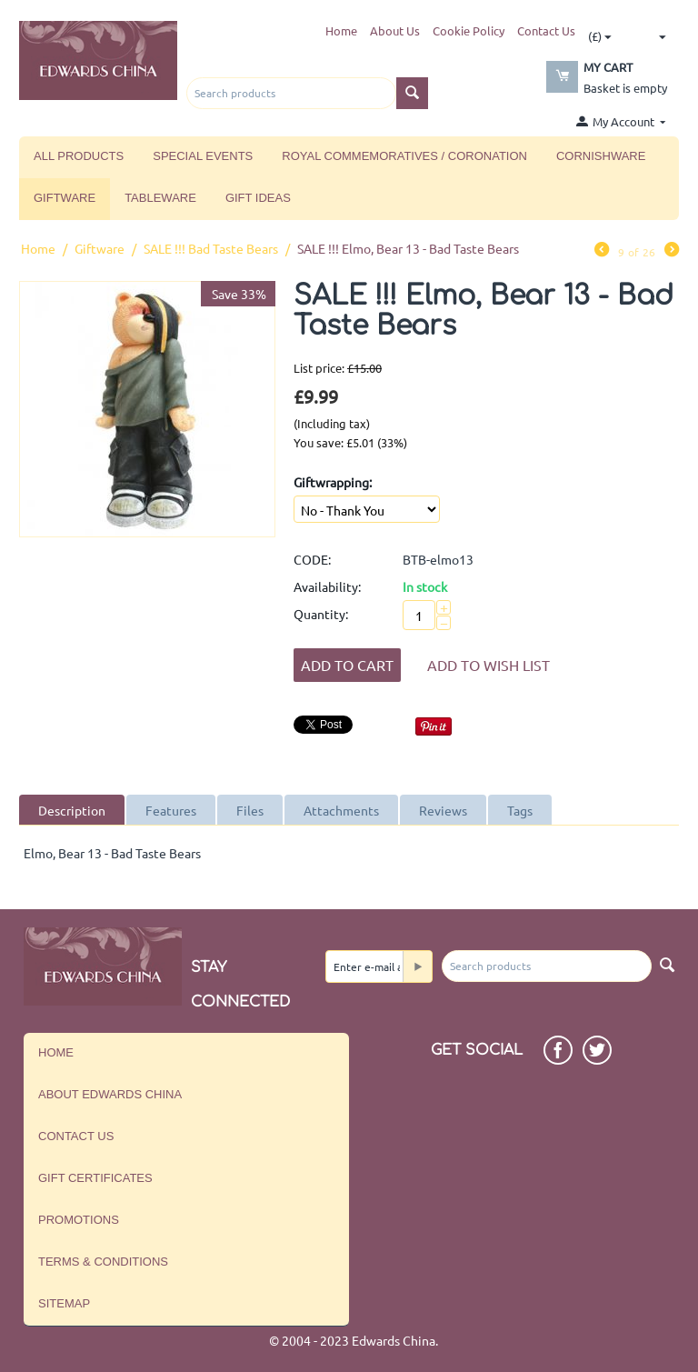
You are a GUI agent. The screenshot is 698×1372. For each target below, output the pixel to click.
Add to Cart (347, 665)
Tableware (160, 198)
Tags (520, 810)
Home (341, 30)
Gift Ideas (258, 198)
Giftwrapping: (333, 482)
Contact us (76, 1136)
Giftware (64, 198)
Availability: (327, 586)
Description (71, 810)
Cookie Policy (468, 30)
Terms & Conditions (103, 1261)
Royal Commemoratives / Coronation (404, 156)
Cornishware (600, 156)
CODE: (312, 559)
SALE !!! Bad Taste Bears (211, 248)
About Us (395, 30)
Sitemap (64, 1303)
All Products (79, 156)
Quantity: (321, 614)
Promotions (78, 1220)
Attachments (341, 810)
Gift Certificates (95, 1178)
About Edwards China (110, 1094)
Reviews (443, 810)
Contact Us (546, 30)
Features (170, 810)
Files (250, 810)
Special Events (203, 156)
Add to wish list (488, 665)
